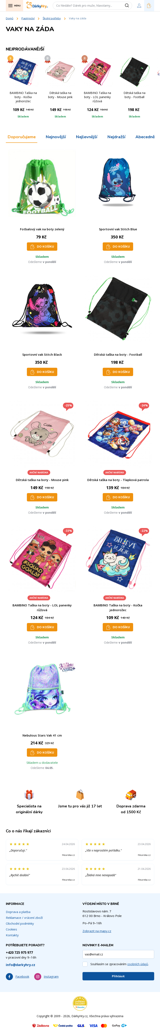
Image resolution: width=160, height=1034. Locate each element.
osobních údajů (137, 964)
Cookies (11, 929)
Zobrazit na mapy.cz (96, 931)
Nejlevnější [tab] (86, 137)
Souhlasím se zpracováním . (119, 964)
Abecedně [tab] (145, 137)
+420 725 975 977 (19, 952)
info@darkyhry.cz (20, 964)
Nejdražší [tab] (116, 137)
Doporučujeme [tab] (22, 137)
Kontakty (12, 935)
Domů (9, 18)
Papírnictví (28, 18)
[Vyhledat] (128, 6)
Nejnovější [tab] (56, 137)
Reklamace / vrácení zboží (24, 918)
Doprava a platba (18, 912)
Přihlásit (118, 976)
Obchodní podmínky (20, 923)
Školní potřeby (52, 18)
